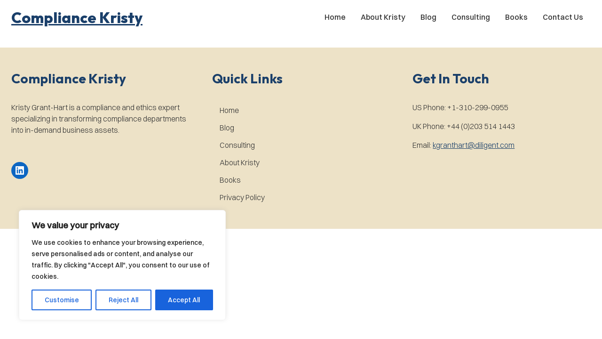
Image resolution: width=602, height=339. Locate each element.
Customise (62, 300)
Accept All (184, 300)
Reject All (123, 300)
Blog (428, 17)
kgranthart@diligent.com (474, 145)
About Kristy (383, 17)
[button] (77, 17)
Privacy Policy (242, 197)
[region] (122, 265)
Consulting (471, 17)
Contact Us (563, 17)
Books (516, 17)
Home (335, 17)
